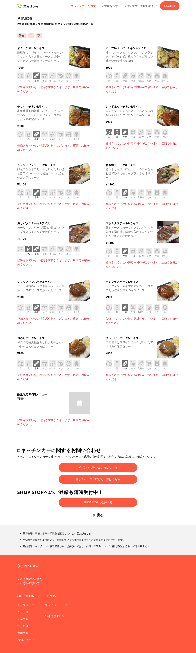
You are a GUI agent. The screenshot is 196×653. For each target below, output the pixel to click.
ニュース (22, 612)
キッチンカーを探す (83, 6)
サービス (22, 626)
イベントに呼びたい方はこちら (98, 467)
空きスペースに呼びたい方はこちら (98, 479)
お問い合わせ (148, 6)
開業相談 (169, 6)
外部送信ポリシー (56, 616)
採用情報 (22, 633)
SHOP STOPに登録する (98, 502)
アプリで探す (129, 6)
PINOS (24, 18)
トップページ (25, 605)
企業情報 (22, 619)
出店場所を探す (108, 6)
